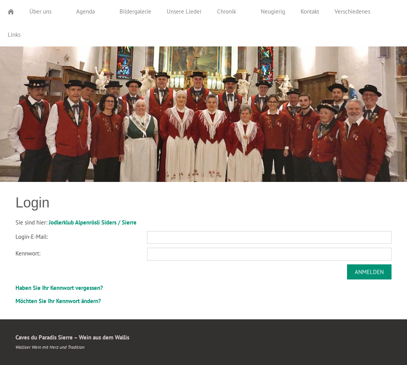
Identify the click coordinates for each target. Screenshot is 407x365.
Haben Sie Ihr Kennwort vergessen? (59, 287)
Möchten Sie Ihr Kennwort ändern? (58, 301)
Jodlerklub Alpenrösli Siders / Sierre (93, 222)
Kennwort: (27, 253)
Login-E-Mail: (31, 236)
